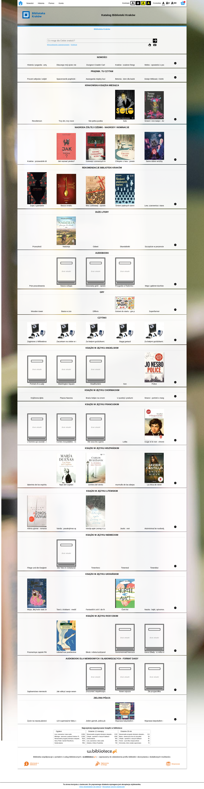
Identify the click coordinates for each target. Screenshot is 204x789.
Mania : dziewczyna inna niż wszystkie (130, 736)
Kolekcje (74, 45)
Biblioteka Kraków (102, 29)
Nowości (30, 3)
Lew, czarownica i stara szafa (63, 734)
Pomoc (51, 3)
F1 (168, 3)
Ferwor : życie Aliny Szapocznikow (129, 741)
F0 (163, 3)
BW (138, 3)
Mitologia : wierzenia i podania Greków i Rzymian (69, 736)
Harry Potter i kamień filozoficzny (64, 741)
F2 (174, 3)
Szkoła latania (59, 743)
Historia (41, 3)
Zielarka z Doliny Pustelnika (95, 743)
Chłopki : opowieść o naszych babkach (98, 736)
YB (143, 3)
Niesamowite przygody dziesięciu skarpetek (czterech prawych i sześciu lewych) (78, 738)
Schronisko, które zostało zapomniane (130, 743)
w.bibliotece (89, 757)
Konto (61, 3)
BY (148, 3)
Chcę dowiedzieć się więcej (90, 787)
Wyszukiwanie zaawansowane (58, 45)
